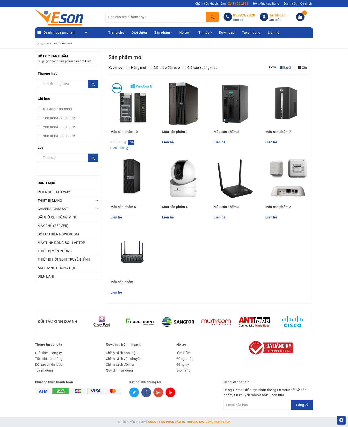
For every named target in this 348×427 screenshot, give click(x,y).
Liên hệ (274, 32)
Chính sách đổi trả (120, 364)
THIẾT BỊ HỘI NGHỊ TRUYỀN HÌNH (64, 259)
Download (227, 32)
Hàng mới (136, 68)
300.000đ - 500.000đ (59, 136)
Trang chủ (116, 32)
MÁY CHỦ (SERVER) (53, 226)
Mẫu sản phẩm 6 (123, 207)
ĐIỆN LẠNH (46, 276)
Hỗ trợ (185, 32)
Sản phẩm (163, 32)
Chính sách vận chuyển (124, 359)
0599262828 (244, 15)
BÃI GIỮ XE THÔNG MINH (57, 217)
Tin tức (205, 32)
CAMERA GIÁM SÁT (53, 209)
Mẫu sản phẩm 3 (226, 207)
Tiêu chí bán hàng (48, 359)
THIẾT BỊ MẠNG (50, 200)
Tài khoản (277, 15)
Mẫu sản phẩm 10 (124, 132)
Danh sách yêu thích (298, 3)
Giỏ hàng (183, 370)
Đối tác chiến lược (49, 364)
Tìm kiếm (183, 353)
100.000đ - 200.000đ (59, 118)
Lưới (285, 68)
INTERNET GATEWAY (54, 192)
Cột (302, 68)
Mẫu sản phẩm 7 (278, 132)
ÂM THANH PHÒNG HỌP (57, 268)
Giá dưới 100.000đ (57, 109)
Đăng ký (182, 364)
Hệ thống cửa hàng (266, 3)
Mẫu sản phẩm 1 (123, 282)
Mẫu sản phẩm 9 (175, 132)
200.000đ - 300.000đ (59, 127)
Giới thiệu (139, 32)
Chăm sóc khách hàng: (221, 3)
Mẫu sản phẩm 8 (226, 132)
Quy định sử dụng (119, 370)
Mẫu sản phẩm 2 (278, 207)
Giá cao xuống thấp (200, 68)
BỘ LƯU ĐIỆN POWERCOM (58, 234)
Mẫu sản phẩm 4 (175, 207)
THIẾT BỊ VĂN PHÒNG (55, 251)
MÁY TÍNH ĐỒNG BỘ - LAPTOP (61, 243)
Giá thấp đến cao (164, 68)
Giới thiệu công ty (48, 353)
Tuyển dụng (251, 32)
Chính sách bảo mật (121, 353)
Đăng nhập (184, 359)
